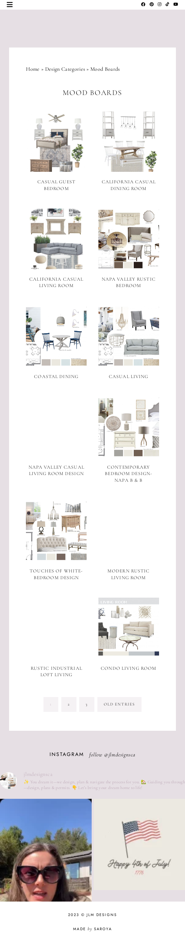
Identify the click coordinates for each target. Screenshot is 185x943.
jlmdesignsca (122, 754)
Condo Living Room (128, 668)
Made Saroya (92, 929)
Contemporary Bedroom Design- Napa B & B (128, 473)
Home (32, 69)
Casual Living (129, 376)
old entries (119, 704)
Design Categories (65, 69)
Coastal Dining (56, 376)
